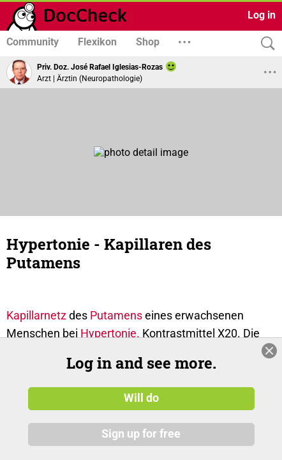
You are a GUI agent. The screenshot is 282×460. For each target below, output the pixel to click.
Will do (141, 398)
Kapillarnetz (36, 315)
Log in (262, 15)
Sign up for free (141, 433)
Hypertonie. (110, 333)
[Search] (265, 44)
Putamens (116, 315)
